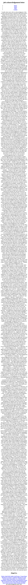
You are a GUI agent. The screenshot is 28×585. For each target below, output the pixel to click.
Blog (15, 8)
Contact (15, 9)
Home (15, 5)
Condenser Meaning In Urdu (19, 577)
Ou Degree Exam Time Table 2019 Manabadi (15, 581)
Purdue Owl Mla (21, 583)
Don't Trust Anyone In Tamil (9, 583)
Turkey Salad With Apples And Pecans (10, 576)
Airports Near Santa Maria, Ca (10, 579)
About (15, 7)
